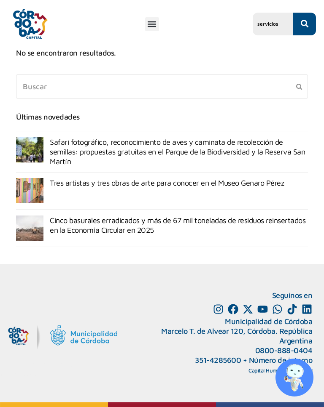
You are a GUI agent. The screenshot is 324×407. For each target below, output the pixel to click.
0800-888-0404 (284, 350)
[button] (152, 24)
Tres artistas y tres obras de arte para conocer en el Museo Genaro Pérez (167, 182)
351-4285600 (218, 360)
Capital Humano (267, 370)
